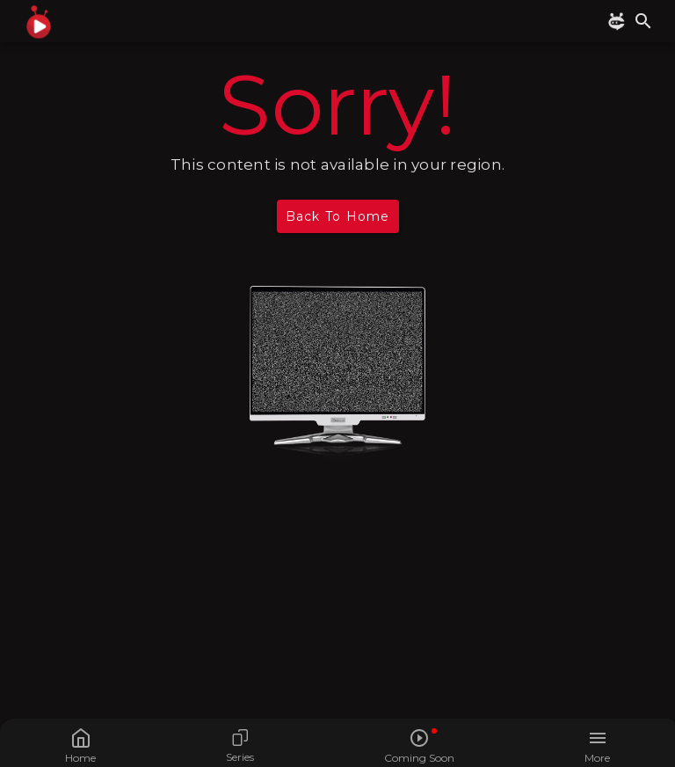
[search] (643, 21)
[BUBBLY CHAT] (619, 21)
